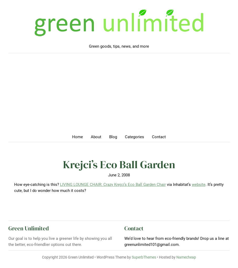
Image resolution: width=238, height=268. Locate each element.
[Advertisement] (119, 95)
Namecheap (186, 257)
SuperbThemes (144, 257)
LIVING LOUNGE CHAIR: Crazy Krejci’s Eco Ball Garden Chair (113, 184)
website (198, 184)
